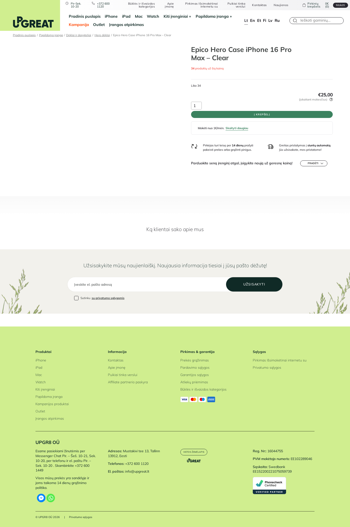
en (252, 20)
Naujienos (278, 5)
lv (270, 20)
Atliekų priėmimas (194, 382)
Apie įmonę (169, 5)
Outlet (99, 24)
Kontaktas (257, 5)
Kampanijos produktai (52, 404)
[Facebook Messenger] (41, 498)
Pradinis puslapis (85, 16)
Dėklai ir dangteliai (78, 35)
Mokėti (336, 5)
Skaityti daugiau (237, 134)
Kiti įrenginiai (176, 16)
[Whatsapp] (50, 498)
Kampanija (79, 24)
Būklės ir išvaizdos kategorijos (142, 5)
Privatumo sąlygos (267, 367)
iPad (126, 16)
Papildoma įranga (212, 16)
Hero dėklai (102, 35)
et (259, 20)
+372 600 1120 (107, 5)
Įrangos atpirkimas (126, 24)
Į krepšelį (262, 117)
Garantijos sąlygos (194, 375)
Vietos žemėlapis (198, 452)
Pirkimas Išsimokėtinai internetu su (200, 5)
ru (277, 20)
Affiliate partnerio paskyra (128, 382)
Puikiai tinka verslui (234, 5)
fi (264, 20)
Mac (139, 16)
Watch (153, 16)
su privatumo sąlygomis (108, 310)
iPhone (111, 16)
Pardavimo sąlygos (195, 367)
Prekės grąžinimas (194, 360)
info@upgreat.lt (137, 471)
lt (246, 20)
